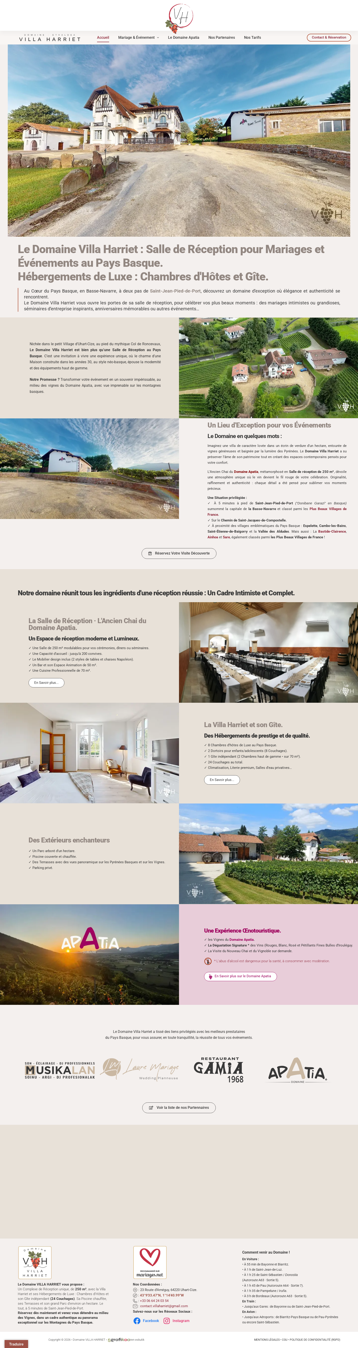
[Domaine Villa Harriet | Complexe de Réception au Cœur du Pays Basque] (49, 37)
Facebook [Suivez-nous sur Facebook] (146, 1321)
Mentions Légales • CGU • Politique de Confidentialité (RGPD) (297, 1339)
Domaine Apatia (241, 940)
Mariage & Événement (139, 37)
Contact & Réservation (329, 37)
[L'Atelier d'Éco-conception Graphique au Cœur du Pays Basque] (119, 1339)
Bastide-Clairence (332, 531)
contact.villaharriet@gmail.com (164, 1306)
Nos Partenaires (221, 37)
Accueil (103, 37)
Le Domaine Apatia (183, 37)
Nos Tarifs (252, 37)
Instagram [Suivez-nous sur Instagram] (176, 1321)
